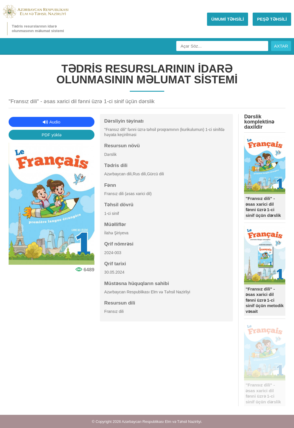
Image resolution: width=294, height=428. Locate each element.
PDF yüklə (51, 134)
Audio (54, 121)
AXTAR (281, 46)
